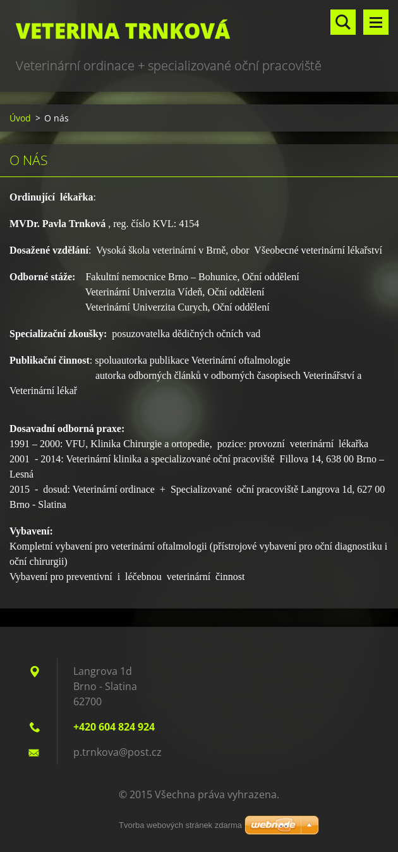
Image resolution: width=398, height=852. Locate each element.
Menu (376, 22)
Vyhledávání (343, 22)
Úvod (20, 118)
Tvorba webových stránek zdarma (180, 825)
